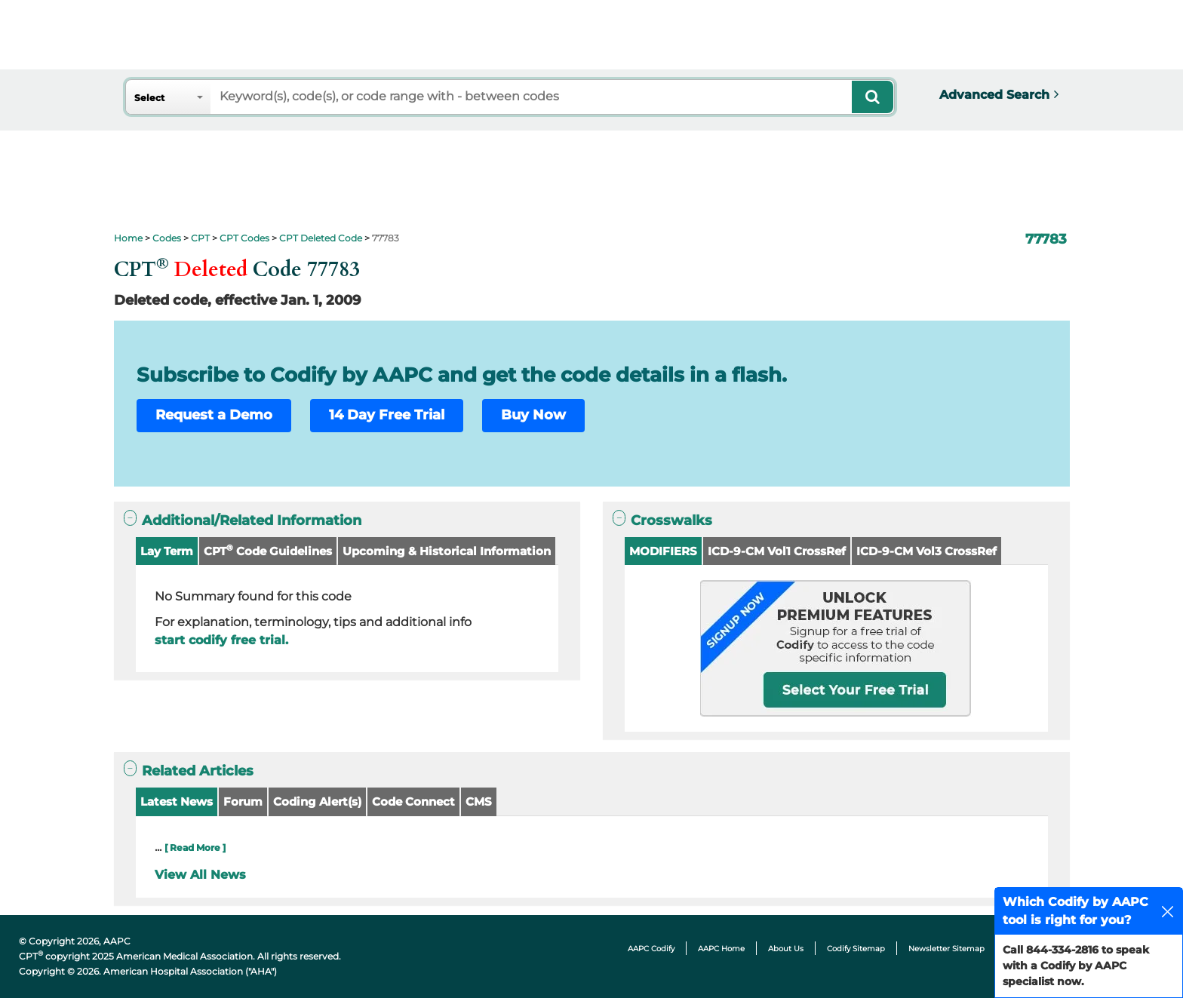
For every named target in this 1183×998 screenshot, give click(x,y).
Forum (243, 801)
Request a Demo (213, 415)
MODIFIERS (663, 551)
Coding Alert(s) (317, 801)
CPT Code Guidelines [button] (268, 550)
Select (149, 97)
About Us (786, 948)
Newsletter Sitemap (946, 948)
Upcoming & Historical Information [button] (447, 551)
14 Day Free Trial (386, 415)
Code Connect (413, 801)
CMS (479, 801)
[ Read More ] (195, 847)
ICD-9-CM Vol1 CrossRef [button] (777, 551)
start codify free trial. (221, 640)
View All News (200, 874)
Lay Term (166, 551)
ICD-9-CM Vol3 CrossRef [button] (926, 551)
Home (128, 238)
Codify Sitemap (856, 948)
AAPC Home (721, 948)
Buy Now (533, 415)
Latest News (176, 801)
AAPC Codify (651, 948)
